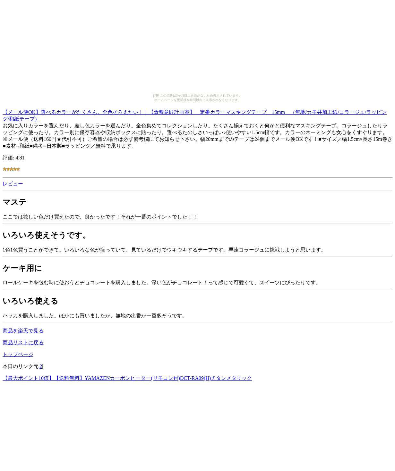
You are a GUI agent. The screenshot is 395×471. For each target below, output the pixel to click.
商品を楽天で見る (23, 330)
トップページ (18, 354)
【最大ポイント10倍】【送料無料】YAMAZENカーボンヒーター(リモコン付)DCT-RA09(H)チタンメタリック (127, 378)
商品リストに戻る (23, 342)
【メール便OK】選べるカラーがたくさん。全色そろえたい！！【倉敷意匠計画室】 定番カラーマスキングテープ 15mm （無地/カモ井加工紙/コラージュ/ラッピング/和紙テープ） (195, 114)
